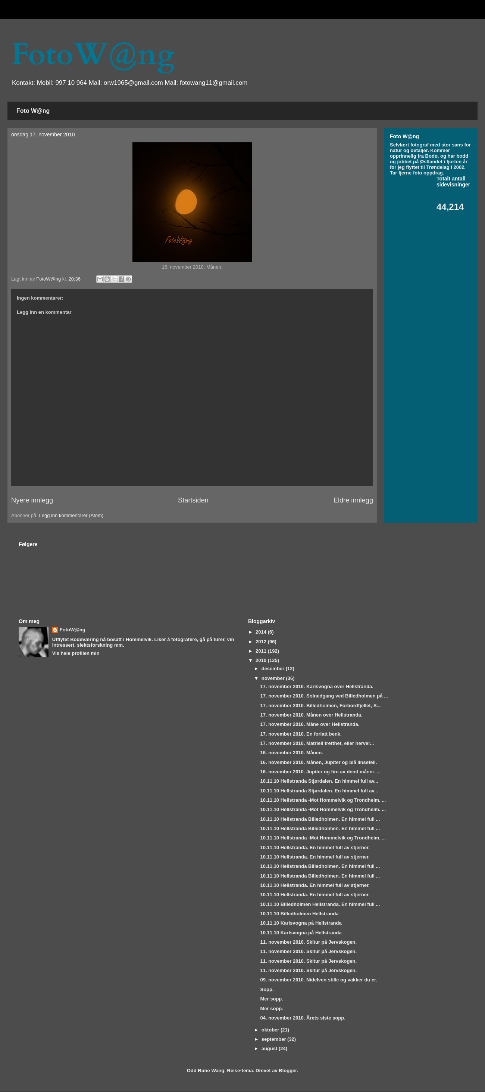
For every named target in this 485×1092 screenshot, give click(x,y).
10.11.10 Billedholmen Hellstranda (299, 913)
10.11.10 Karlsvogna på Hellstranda (300, 923)
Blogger (288, 1070)
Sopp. (266, 989)
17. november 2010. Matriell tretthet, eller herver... (317, 743)
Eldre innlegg (353, 500)
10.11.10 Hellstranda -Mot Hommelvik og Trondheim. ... (323, 800)
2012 (262, 641)
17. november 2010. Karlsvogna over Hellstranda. (316, 686)
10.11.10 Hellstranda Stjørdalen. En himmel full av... (319, 781)
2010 (262, 660)
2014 (262, 632)
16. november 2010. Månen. (291, 752)
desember (274, 668)
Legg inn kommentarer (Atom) (71, 515)
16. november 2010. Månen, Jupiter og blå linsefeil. (318, 762)
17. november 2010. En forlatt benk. (300, 734)
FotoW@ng (93, 54)
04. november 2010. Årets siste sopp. (302, 1018)
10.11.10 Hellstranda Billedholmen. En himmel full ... (320, 819)
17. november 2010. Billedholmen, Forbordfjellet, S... (320, 705)
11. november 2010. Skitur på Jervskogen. (308, 942)
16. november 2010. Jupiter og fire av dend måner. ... (320, 771)
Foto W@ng (33, 111)
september (274, 1039)
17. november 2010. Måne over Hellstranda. (309, 724)
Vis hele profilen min (76, 653)
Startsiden (193, 500)
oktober (271, 1030)
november (274, 678)
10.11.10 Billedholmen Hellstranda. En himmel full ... (320, 904)
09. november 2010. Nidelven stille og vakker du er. (318, 980)
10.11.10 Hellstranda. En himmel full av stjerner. (314, 847)
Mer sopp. (271, 999)
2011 (262, 651)
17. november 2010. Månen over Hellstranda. (311, 715)
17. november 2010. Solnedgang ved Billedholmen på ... (324, 696)
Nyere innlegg (32, 500)
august (270, 1048)
